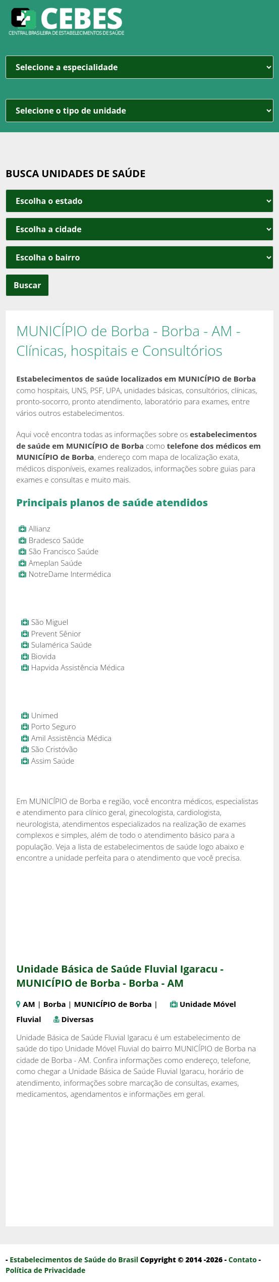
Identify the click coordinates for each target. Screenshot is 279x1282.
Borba (54, 1004)
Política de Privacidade (45, 1270)
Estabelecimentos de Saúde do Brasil (74, 1259)
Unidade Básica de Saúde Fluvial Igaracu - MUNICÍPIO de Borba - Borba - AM (120, 976)
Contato (243, 1259)
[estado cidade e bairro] (139, 200)
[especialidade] (139, 67)
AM (29, 1004)
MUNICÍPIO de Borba (113, 1004)
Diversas (78, 1019)
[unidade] (139, 110)
